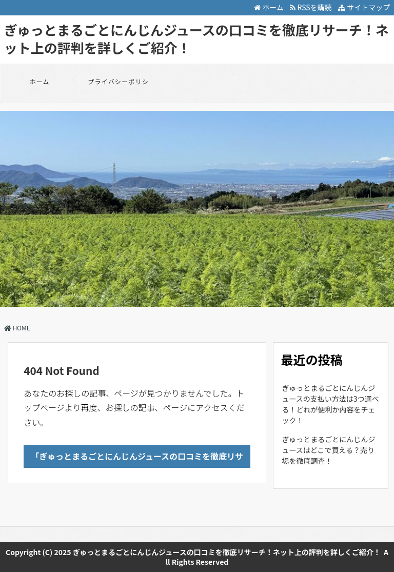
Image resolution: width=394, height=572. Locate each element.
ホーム (269, 7)
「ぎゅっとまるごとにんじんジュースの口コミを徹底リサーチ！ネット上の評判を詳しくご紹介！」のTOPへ (137, 459)
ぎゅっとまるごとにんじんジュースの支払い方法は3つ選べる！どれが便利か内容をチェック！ (330, 404)
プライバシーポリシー (118, 88)
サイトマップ (364, 7)
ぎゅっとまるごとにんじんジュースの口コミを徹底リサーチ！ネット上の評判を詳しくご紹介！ (196, 38)
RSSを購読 (312, 7)
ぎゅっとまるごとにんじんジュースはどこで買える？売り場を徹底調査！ (329, 450)
